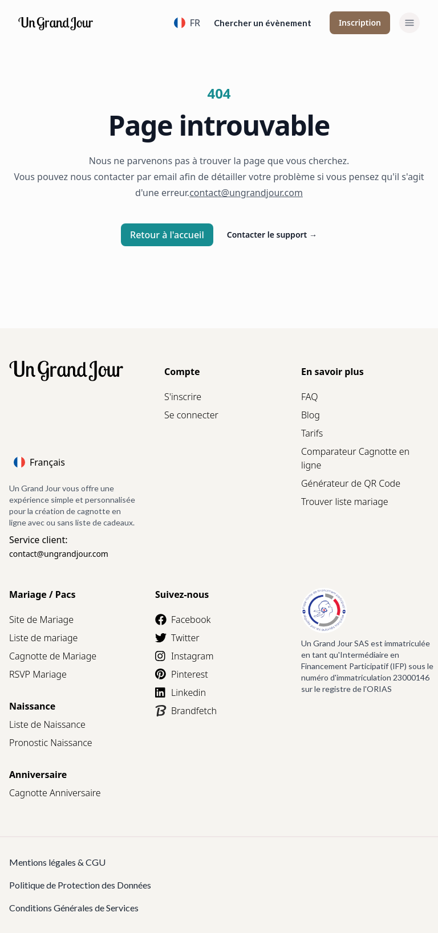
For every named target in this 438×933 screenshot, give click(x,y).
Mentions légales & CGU (57, 862)
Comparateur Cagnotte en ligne (355, 458)
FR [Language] (187, 23)
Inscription (360, 22)
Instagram (184, 656)
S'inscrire (182, 396)
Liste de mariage (43, 637)
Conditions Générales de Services (74, 907)
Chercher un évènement (262, 23)
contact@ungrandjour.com (58, 553)
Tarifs (312, 433)
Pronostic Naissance (50, 742)
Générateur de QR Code (350, 483)
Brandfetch (186, 710)
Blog (310, 415)
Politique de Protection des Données (80, 884)
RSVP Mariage (38, 674)
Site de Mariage (41, 619)
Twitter (177, 637)
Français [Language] (39, 462)
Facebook (182, 619)
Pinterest (181, 674)
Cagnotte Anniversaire (55, 793)
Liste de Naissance (47, 724)
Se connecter (191, 415)
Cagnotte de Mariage (52, 656)
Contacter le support (272, 234)
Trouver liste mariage (344, 501)
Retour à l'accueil (167, 235)
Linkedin (180, 692)
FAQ (309, 396)
